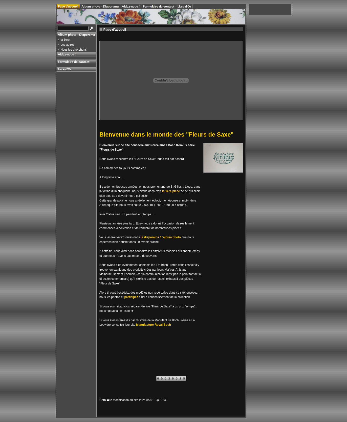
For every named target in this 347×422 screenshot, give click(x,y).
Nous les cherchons (74, 49)
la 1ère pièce (171, 191)
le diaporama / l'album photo (161, 237)
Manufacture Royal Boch (153, 324)
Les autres (67, 44)
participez (131, 297)
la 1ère (65, 39)
